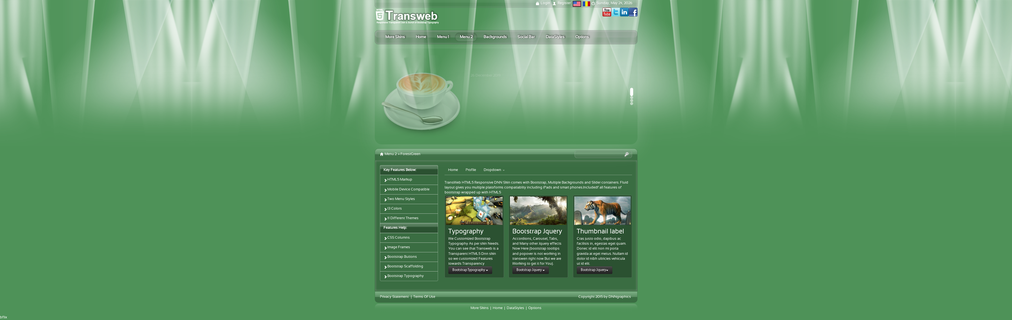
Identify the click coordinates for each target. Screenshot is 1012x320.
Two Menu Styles (399, 200)
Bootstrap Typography (404, 277)
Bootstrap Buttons (400, 257)
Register (564, 3)
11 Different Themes (401, 219)
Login (545, 3)
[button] (631, 92)
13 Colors (393, 209)
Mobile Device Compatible (406, 190)
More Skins (480, 308)
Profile (471, 170)
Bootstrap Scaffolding (403, 267)
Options (534, 308)
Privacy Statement (394, 297)
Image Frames (397, 248)
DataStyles (515, 308)
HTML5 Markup (398, 180)
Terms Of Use (424, 297)
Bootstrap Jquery (531, 270)
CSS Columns (397, 238)
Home (453, 170)
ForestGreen (410, 154)
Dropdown (494, 170)
